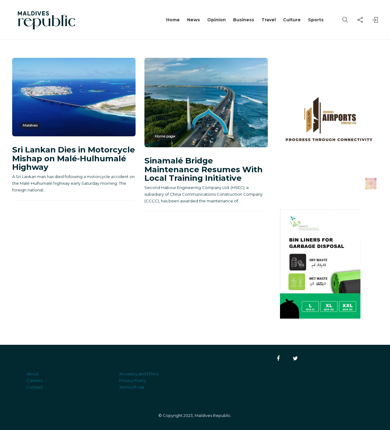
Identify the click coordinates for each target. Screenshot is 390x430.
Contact (35, 387)
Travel (268, 20)
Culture (292, 20)
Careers (34, 380)
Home (173, 20)
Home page (165, 136)
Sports (316, 20)
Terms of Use (131, 387)
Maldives (30, 125)
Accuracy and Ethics (138, 373)
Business (243, 20)
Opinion (216, 20)
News (193, 20)
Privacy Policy (132, 380)
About (33, 373)
